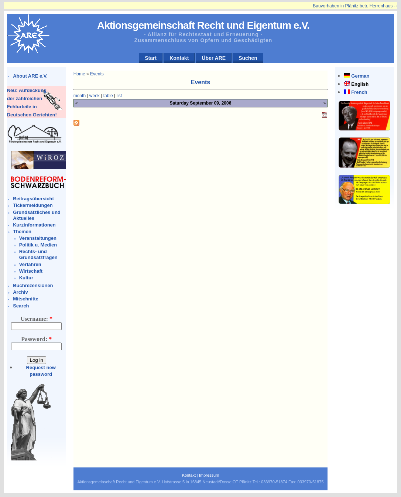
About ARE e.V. (30, 76)
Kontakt (179, 58)
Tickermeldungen (32, 205)
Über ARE (214, 58)
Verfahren (30, 264)
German (360, 76)
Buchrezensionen (33, 285)
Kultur (26, 277)
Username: (36, 319)
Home (79, 73)
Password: (36, 339)
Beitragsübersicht (33, 198)
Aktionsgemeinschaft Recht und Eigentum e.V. (203, 25)
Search (21, 306)
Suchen (248, 58)
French (359, 92)
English (360, 84)
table (108, 95)
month (79, 95)
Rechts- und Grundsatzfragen (38, 254)
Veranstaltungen (37, 238)
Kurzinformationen (34, 225)
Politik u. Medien (38, 245)
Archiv (20, 292)
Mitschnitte (25, 299)
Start (151, 58)
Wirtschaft (30, 271)
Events (97, 73)
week (94, 95)
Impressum (209, 475)
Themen (22, 231)
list (119, 95)
